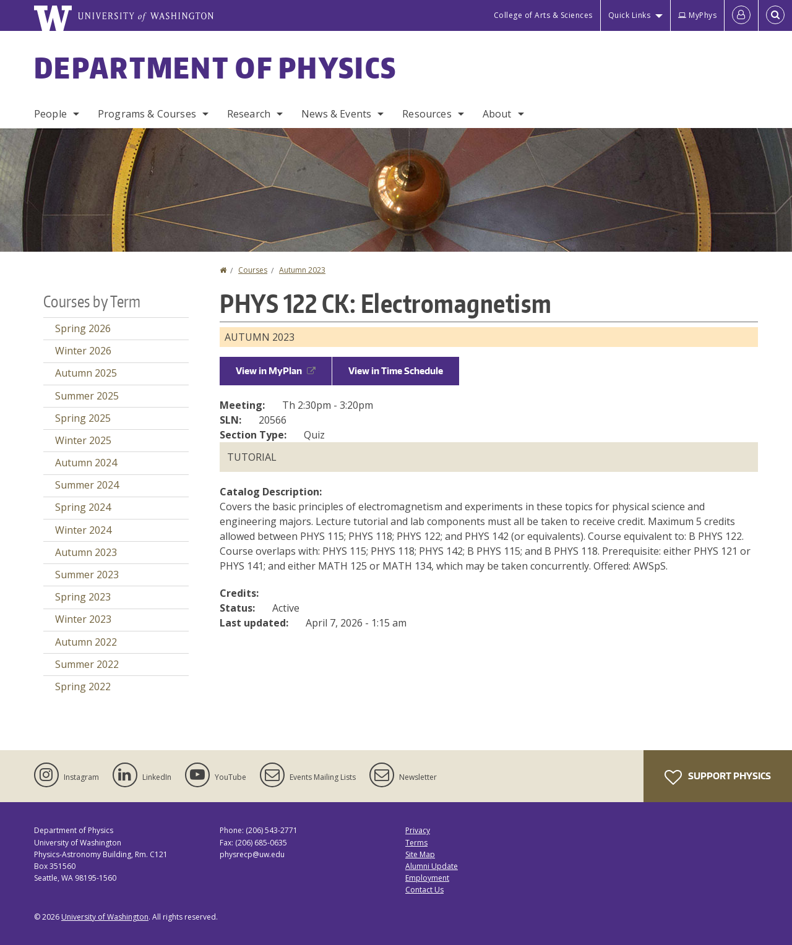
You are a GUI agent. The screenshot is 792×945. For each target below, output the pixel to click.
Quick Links (629, 15)
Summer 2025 (87, 396)
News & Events (336, 114)
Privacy (417, 830)
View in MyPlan (276, 371)
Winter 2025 (83, 440)
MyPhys (697, 15)
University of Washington (104, 917)
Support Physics (718, 777)
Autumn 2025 (86, 373)
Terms (416, 842)
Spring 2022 (83, 686)
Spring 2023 (83, 597)
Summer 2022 (87, 664)
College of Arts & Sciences (543, 15)
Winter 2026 (83, 350)
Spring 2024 (83, 507)
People (50, 114)
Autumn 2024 (86, 462)
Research (248, 114)
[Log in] (741, 15)
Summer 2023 (87, 574)
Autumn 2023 (302, 270)
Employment (427, 878)
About (497, 114)
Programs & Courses (147, 114)
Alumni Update (431, 866)
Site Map (420, 854)
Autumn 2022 (86, 642)
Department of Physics (215, 67)
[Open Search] (775, 15)
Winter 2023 (83, 619)
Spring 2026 (83, 328)
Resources (426, 114)
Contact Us (424, 889)
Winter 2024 (83, 530)
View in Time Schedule (395, 371)
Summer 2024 (87, 485)
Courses (252, 270)
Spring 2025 (83, 418)
